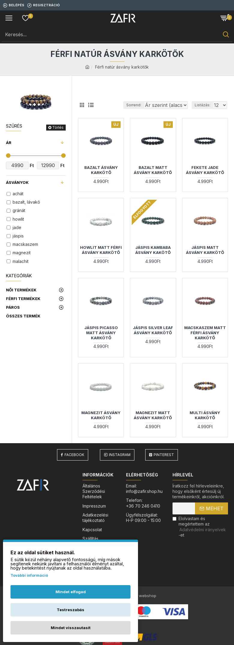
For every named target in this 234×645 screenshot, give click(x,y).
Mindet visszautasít (71, 627)
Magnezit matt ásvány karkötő (153, 423)
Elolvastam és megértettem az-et (199, 534)
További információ (29, 575)
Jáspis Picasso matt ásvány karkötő (101, 340)
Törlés (58, 127)
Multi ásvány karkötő (205, 423)
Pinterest (164, 462)
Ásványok (17, 182)
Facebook (74, 462)
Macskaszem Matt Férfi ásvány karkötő (205, 340)
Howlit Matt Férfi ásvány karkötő (101, 257)
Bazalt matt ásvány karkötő (153, 177)
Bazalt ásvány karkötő (101, 177)
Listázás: (202, 112)
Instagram (119, 462)
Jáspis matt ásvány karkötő (205, 257)
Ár (8, 142)
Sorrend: (102, 112)
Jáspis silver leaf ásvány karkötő (153, 338)
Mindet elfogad (71, 591)
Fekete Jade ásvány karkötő (205, 177)
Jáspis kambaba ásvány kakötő (153, 257)
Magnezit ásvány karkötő (101, 423)
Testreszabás (70, 609)
